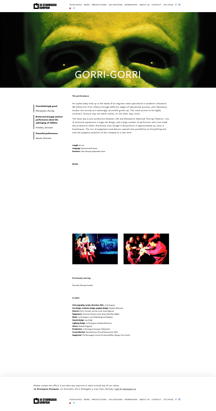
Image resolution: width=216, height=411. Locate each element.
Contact (156, 4)
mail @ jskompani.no (125, 388)
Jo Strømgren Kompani (45, 6)
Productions (99, 4)
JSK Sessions (116, 4)
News (87, 4)
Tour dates (75, 4)
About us (144, 4)
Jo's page (168, 4)
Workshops (131, 4)
